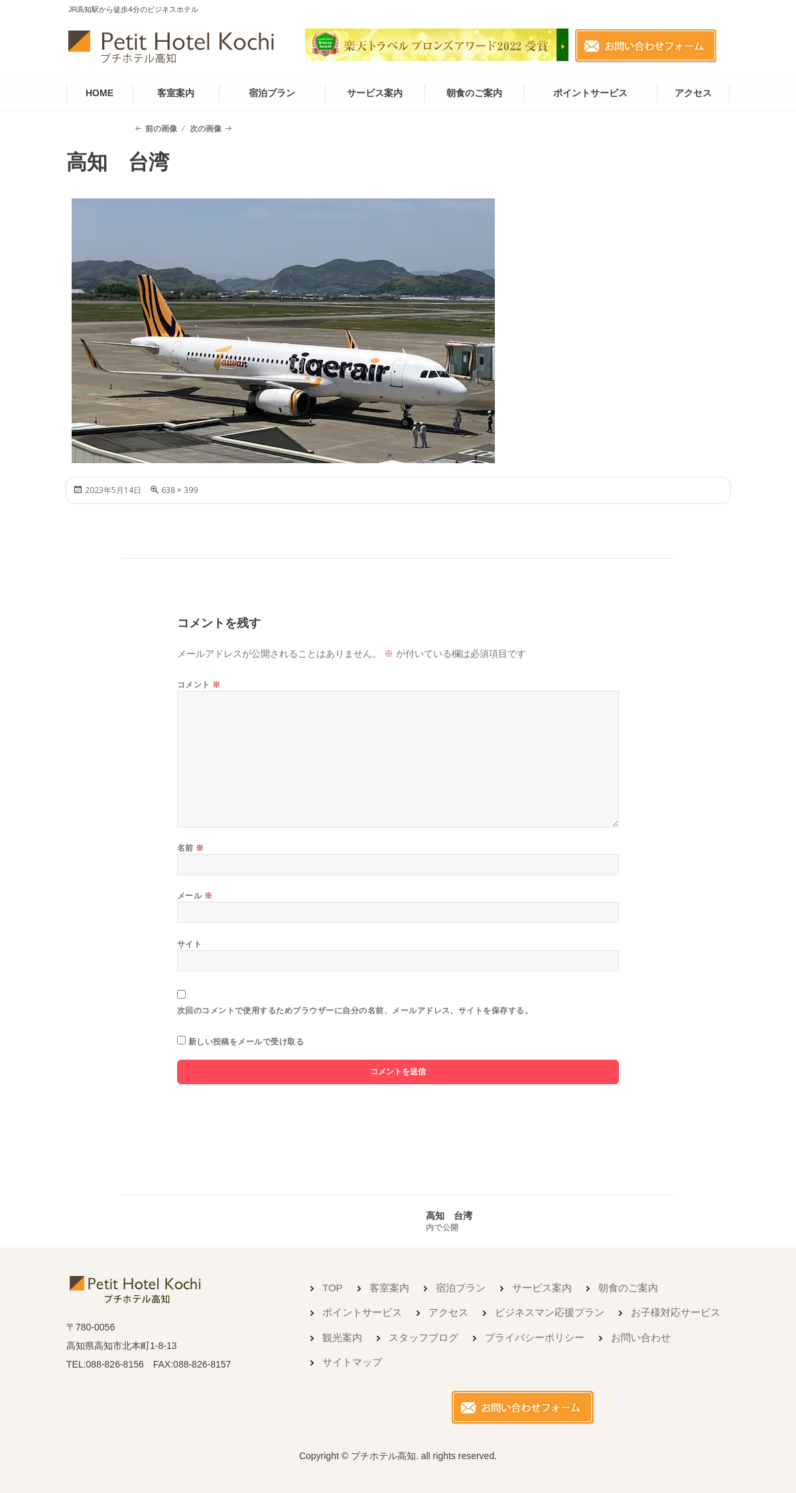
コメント (199, 684)
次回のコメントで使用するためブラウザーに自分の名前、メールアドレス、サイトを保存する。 (355, 1010)
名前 (190, 847)
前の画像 (161, 128)
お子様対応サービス (675, 1312)
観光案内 (342, 1337)
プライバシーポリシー (534, 1337)
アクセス (693, 93)
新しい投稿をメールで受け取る (246, 1041)
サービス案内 (375, 93)
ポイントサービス (590, 93)
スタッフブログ (423, 1337)
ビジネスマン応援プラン (549, 1312)
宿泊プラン (272, 93)
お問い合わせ (641, 1337)
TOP (332, 1287)
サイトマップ (352, 1362)
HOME (99, 93)
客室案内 (175, 93)
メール (194, 895)
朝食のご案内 (474, 93)
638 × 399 (179, 490)
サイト (189, 944)
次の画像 (206, 128)
